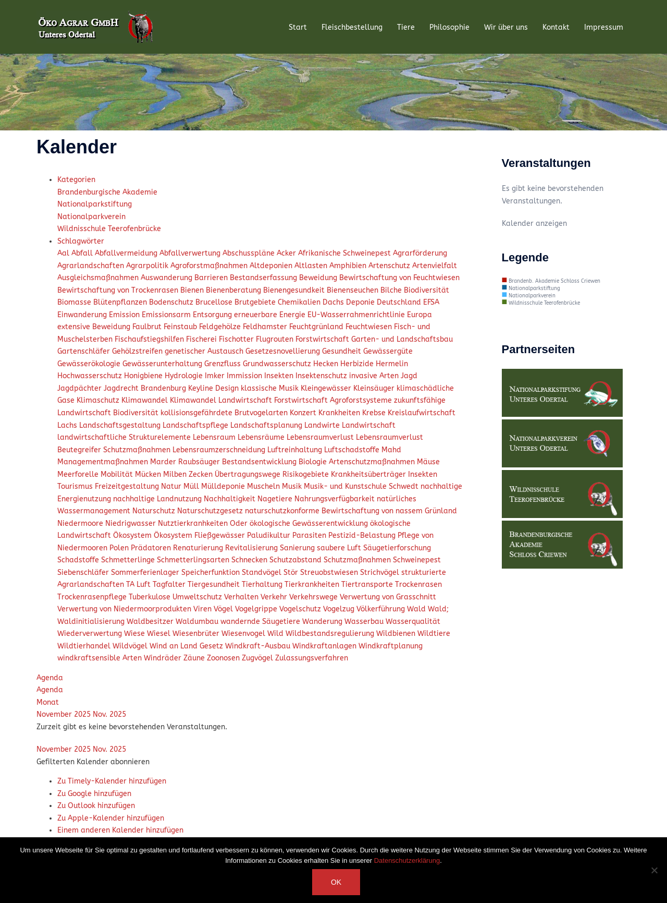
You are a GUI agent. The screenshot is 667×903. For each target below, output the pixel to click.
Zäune (195, 658)
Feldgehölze (221, 326)
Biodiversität (426, 290)
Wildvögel (131, 646)
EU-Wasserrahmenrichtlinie (357, 314)
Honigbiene (144, 375)
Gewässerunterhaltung (163, 363)
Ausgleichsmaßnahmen (99, 277)
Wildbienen (396, 633)
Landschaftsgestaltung (121, 425)
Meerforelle (79, 474)
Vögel (224, 609)
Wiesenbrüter (196, 633)
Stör (291, 572)
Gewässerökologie (89, 363)
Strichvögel (380, 572)
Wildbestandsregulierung (331, 633)
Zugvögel (258, 658)
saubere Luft (340, 548)
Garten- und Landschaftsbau (402, 339)
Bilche (392, 290)
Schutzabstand (296, 560)
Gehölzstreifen (138, 351)
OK (336, 882)
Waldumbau (198, 621)
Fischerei (202, 339)
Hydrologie (185, 375)
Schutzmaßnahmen (358, 560)
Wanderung (323, 621)
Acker (287, 253)
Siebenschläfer (84, 572)
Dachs (334, 302)
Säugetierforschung (397, 548)
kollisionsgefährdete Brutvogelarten (225, 412)
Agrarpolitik (148, 265)
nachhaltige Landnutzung (158, 499)
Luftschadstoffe (352, 450)
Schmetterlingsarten (194, 560)
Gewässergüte (388, 351)
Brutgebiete (256, 302)
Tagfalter (170, 584)
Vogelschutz (301, 609)
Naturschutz (154, 511)
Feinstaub (181, 326)
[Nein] (654, 870)
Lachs (68, 425)
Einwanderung (83, 314)
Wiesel (159, 633)
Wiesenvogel (244, 633)
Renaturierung (199, 548)
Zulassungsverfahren (311, 658)
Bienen (193, 290)
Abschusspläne (250, 253)
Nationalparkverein (91, 216)
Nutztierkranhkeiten (194, 523)
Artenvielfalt (434, 265)
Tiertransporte (368, 584)
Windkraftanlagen (325, 646)
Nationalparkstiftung (94, 204)
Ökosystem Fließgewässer (200, 535)
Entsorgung (213, 314)
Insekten (279, 375)
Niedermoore (81, 523)
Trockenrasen (418, 584)
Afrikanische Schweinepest (345, 253)
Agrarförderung (420, 253)
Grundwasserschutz (278, 363)
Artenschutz (390, 265)
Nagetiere (275, 499)
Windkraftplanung (391, 646)
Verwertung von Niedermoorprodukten (125, 609)
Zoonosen (224, 658)
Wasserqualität (413, 621)
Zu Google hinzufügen (94, 793)
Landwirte (323, 425)
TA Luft (139, 584)
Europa (419, 314)
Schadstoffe (79, 560)
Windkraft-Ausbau (258, 646)
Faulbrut (148, 326)
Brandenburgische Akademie (107, 192)
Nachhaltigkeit (230, 499)
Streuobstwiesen (330, 572)
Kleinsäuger (375, 388)
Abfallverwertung (191, 253)
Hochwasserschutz (90, 375)
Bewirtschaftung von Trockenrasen (118, 290)
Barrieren (212, 277)
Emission (125, 314)
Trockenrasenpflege (93, 597)
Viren (203, 609)
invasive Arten (375, 375)
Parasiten (310, 535)
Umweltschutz (198, 597)
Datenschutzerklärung (407, 860)
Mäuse (428, 461)
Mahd (391, 450)
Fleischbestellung (352, 27)
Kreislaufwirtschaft (421, 412)
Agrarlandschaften (91, 265)
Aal (64, 253)
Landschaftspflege (196, 425)
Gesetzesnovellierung (283, 351)
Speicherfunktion (211, 572)
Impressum (603, 27)
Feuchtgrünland (317, 326)
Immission (245, 375)
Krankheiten (340, 412)
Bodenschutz (172, 302)
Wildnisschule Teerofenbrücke (109, 228)
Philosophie (449, 27)
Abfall (83, 253)
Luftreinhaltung (295, 450)
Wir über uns (506, 27)
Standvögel (262, 572)
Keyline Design (214, 388)
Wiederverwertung (90, 633)
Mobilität (118, 474)
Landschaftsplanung (267, 425)
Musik (293, 486)
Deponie (361, 302)
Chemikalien (300, 302)
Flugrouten (275, 339)
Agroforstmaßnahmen (210, 265)
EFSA (431, 302)
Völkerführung (381, 609)
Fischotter (237, 339)
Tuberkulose (150, 597)
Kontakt (556, 27)
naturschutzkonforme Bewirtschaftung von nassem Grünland (351, 511)
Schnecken (250, 560)
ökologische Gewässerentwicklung (310, 523)
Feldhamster (266, 326)
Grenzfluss (223, 363)
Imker (216, 375)
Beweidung (319, 277)
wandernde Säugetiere (261, 621)
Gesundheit (342, 351)
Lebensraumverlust (321, 437)
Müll (192, 486)
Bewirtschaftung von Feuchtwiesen (399, 277)
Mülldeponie (224, 486)
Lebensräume (262, 437)
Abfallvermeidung (127, 253)
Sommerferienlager (146, 572)
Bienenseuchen (353, 290)
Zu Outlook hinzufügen (96, 805)
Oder (240, 523)
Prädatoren (152, 548)
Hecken (326, 363)
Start (298, 27)
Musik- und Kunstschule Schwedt (362, 486)
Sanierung (298, 548)
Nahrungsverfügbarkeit (335, 499)
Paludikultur (269, 535)
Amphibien (348, 265)
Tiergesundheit (215, 584)
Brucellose (214, 302)
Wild (276, 633)
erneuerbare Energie (270, 314)
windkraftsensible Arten (100, 658)
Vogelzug (339, 609)
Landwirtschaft (369, 425)
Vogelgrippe (257, 609)
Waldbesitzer (151, 621)
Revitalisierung (252, 548)
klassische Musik (271, 388)
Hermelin (392, 363)
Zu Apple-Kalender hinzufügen (110, 818)
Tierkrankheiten (313, 584)
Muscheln (264, 486)
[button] (93, 761)
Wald (417, 609)
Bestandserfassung (264, 277)
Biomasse (75, 302)
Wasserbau (365, 621)
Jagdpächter (80, 388)
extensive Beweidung (94, 326)
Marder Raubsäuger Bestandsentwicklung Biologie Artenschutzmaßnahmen (283, 461)
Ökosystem (133, 535)
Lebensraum (215, 437)
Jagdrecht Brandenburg (146, 388)
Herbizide (358, 363)
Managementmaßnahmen (103, 461)
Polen (120, 548)
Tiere (406, 27)
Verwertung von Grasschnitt (388, 597)
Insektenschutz (322, 375)
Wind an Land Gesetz (187, 646)
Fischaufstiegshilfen (150, 339)
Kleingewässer (327, 388)
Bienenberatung (234, 290)
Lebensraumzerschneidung (219, 450)
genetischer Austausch (205, 351)
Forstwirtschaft (323, 339)
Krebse (375, 412)
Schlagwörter (80, 241)
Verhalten (242, 597)
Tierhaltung (263, 584)
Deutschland (400, 302)
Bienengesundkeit (295, 290)
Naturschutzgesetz (211, 511)
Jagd (409, 375)
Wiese (135, 633)
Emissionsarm (167, 314)
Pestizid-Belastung (363, 535)
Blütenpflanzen (121, 302)
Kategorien (76, 179)
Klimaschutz (99, 400)
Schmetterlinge (129, 560)
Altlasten (311, 265)
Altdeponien (272, 265)
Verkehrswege (314, 597)
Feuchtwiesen (369, 326)
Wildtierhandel (85, 646)
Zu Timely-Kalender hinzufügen (111, 781)
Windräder (163, 658)
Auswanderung (167, 277)
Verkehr (275, 597)
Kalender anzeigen (534, 223)
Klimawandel (145, 400)
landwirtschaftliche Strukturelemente (125, 437)
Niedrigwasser (131, 523)
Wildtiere (433, 633)
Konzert (304, 412)
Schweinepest (417, 560)
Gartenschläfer (84, 351)
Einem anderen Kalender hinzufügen (120, 830)
